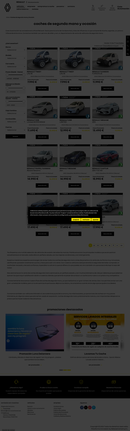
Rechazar (86, 219)
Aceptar (76, 219)
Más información (82, 215)
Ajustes (95, 219)
